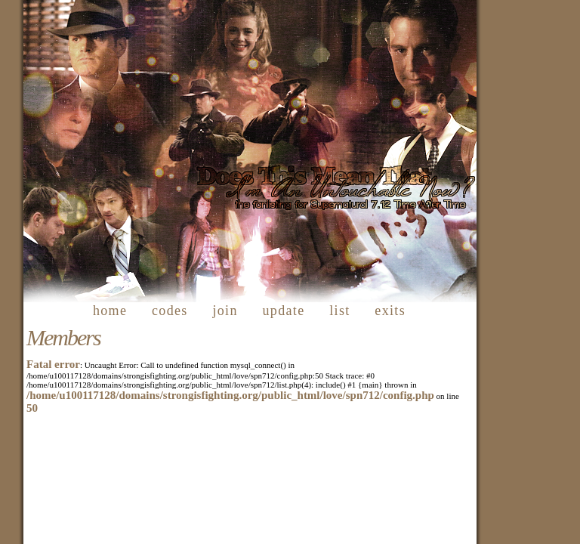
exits (390, 310)
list (339, 310)
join (224, 310)
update (284, 310)
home (110, 310)
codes (170, 310)
